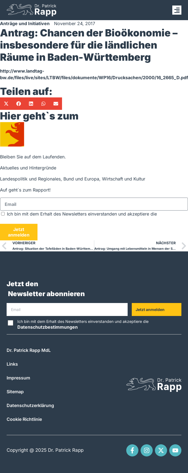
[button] (176, 10)
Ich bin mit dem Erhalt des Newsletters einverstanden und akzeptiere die (83, 324)
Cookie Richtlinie (24, 419)
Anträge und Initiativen (25, 23)
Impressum (18, 378)
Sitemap (15, 391)
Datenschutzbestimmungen (30, 220)
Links (12, 364)
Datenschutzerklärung (30, 405)
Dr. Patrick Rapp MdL (29, 350)
